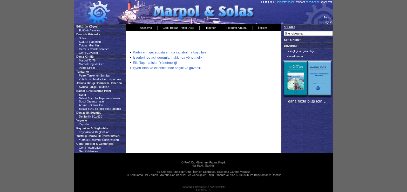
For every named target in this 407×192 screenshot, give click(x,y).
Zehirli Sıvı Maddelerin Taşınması (100, 79)
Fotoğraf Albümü (236, 27)
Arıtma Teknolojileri (91, 105)
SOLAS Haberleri (90, 41)
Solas (82, 38)
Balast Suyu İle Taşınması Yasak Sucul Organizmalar (99, 100)
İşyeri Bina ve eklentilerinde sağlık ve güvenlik (167, 68)
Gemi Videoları (88, 151)
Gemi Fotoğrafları (90, 147)
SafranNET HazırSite (193, 187)
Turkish (328, 17)
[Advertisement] (187, 41)
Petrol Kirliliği (87, 67)
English (328, 22)
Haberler (210, 27)
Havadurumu (295, 56)
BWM (82, 94)
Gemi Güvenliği (88, 52)
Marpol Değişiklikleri (91, 64)
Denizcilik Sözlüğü (90, 116)
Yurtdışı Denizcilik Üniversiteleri (99, 139)
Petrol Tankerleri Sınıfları (94, 75)
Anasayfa (146, 27)
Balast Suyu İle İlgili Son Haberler (100, 108)
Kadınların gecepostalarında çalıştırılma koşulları (169, 52)
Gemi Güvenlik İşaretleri (94, 49)
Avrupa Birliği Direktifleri (94, 86)
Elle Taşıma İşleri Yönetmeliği (155, 63)
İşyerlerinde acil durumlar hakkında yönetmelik (167, 57)
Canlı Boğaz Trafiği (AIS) (178, 27)
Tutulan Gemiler (89, 45)
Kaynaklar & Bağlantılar (94, 132)
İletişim (262, 27)
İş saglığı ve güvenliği (300, 51)
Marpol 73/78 (87, 60)
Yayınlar (84, 124)
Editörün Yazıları (89, 30)
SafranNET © (203, 189)
